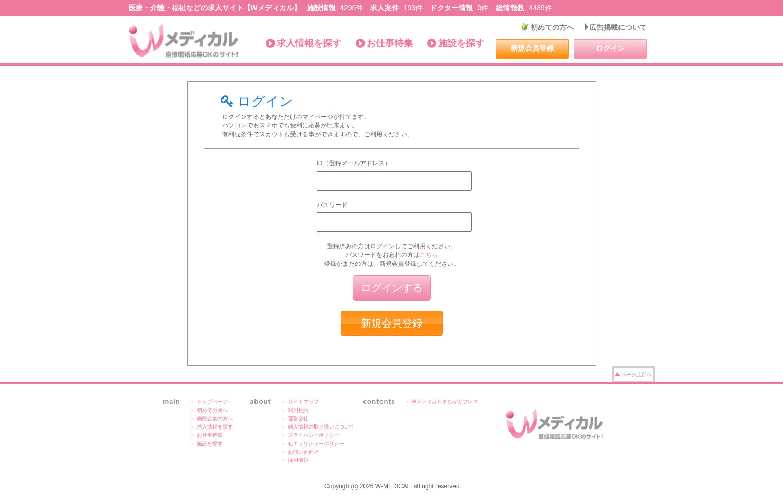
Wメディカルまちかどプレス (445, 401)
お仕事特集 (390, 43)
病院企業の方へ (215, 418)
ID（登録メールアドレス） (354, 163)
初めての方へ (552, 27)
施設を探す (461, 43)
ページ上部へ (636, 374)
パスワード (332, 205)
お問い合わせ (303, 452)
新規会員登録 (532, 48)
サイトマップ (303, 401)
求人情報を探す (309, 43)
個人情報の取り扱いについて (321, 427)
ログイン (610, 48)
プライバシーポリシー (313, 435)
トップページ (212, 401)
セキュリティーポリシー (316, 444)
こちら (429, 254)
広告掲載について (618, 27)
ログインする (392, 287)
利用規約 (298, 410)
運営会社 (298, 418)
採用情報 (298, 460)
